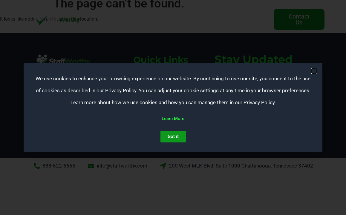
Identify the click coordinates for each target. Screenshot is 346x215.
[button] (314, 71)
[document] (173, 107)
